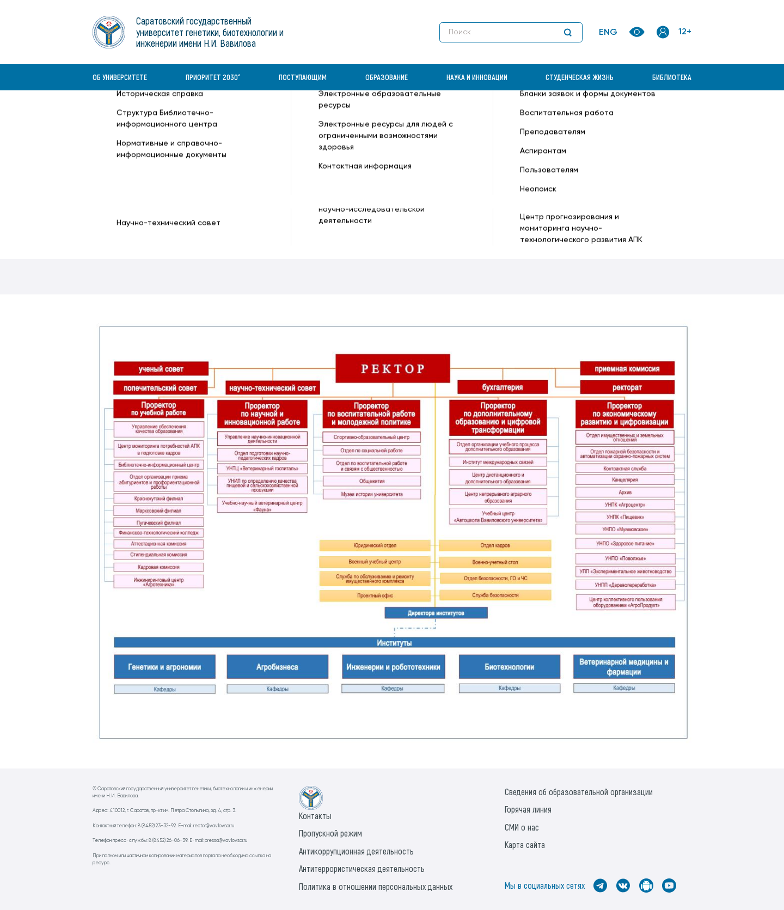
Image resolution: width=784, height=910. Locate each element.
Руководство (124, 167)
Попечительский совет (145, 222)
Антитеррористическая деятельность (362, 868)
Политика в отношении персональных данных (375, 886)
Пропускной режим (330, 833)
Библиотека (671, 77)
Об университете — (245, 117)
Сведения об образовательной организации (579, 791)
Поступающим (303, 77)
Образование (386, 77)
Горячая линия (528, 809)
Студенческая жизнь (580, 77)
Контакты (315, 815)
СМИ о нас (522, 827)
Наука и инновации (476, 77)
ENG (608, 32)
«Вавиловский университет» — (149, 117)
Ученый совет (125, 185)
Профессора (124, 204)
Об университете (120, 77)
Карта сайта (525, 844)
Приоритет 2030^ (213, 77)
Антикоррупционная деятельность (356, 851)
